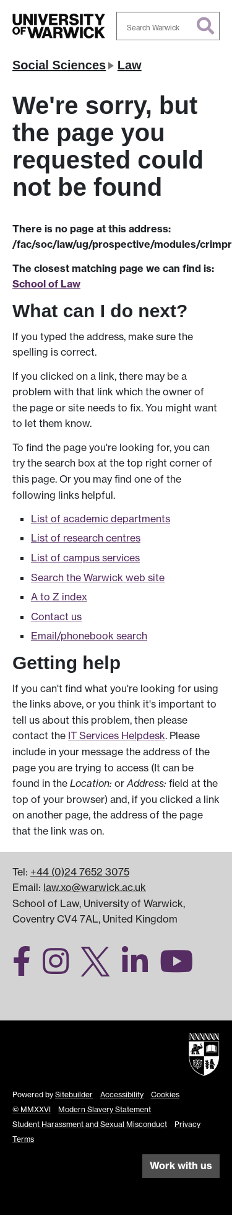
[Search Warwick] (168, 26)
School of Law (46, 284)
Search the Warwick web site (98, 577)
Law (130, 65)
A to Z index (59, 596)
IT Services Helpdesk (116, 735)
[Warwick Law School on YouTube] (181, 968)
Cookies (165, 1094)
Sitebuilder (74, 1094)
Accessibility (122, 1094)
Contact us (56, 616)
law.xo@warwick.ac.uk (94, 887)
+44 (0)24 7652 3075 (79, 872)
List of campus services (85, 557)
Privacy (187, 1124)
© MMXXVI (31, 1109)
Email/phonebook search (89, 635)
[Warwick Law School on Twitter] (99, 968)
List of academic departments (100, 518)
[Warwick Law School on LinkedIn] (139, 968)
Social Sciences (59, 65)
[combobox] (168, 26)
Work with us (181, 1165)
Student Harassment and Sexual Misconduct (89, 1124)
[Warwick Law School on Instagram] (60, 968)
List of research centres (85, 538)
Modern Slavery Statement (104, 1109)
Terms (23, 1139)
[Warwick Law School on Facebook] (26, 968)
